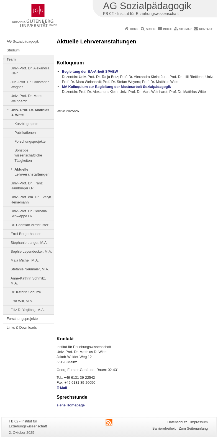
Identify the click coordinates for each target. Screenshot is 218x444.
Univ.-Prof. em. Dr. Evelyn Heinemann (31, 199)
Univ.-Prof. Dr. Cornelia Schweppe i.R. (29, 213)
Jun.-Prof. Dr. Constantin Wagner (30, 84)
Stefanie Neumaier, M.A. (30, 269)
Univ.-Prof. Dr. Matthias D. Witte (30, 112)
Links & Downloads (22, 327)
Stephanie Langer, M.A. (29, 243)
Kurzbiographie (26, 124)
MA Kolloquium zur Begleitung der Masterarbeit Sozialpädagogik (116, 87)
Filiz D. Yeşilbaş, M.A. (28, 310)
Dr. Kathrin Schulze (26, 292)
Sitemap (185, 29)
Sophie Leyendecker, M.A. (31, 251)
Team (11, 59)
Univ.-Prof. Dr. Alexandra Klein (30, 70)
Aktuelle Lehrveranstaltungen (32, 171)
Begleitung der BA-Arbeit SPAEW (90, 71)
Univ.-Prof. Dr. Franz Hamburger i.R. (27, 185)
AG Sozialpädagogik (23, 41)
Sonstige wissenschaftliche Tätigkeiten (28, 155)
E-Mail (62, 388)
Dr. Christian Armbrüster (29, 225)
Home (134, 29)
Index (167, 29)
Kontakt (205, 29)
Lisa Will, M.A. (22, 301)
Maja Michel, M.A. (25, 260)
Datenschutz (177, 422)
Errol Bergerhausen (26, 234)
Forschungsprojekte (29, 141)
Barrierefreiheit (164, 428)
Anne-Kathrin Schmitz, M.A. (28, 280)
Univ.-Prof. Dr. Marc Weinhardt (26, 98)
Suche (151, 29)
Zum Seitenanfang (193, 428)
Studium (13, 50)
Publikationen (25, 132)
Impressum (199, 422)
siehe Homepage (71, 405)
